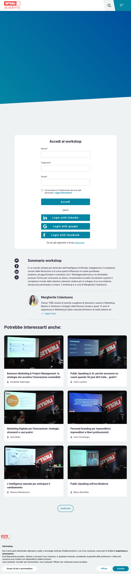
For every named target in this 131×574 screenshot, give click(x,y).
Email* (44, 176)
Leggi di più (50, 313)
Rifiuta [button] (104, 568)
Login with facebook (65, 235)
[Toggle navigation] (122, 5)
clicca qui (79, 242)
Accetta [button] (120, 568)
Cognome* (46, 162)
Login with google (65, 226)
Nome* (44, 148)
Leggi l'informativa (63, 193)
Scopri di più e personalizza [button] (19, 568)
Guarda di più (65, 508)
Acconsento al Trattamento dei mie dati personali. (63, 191)
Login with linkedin (65, 217)
